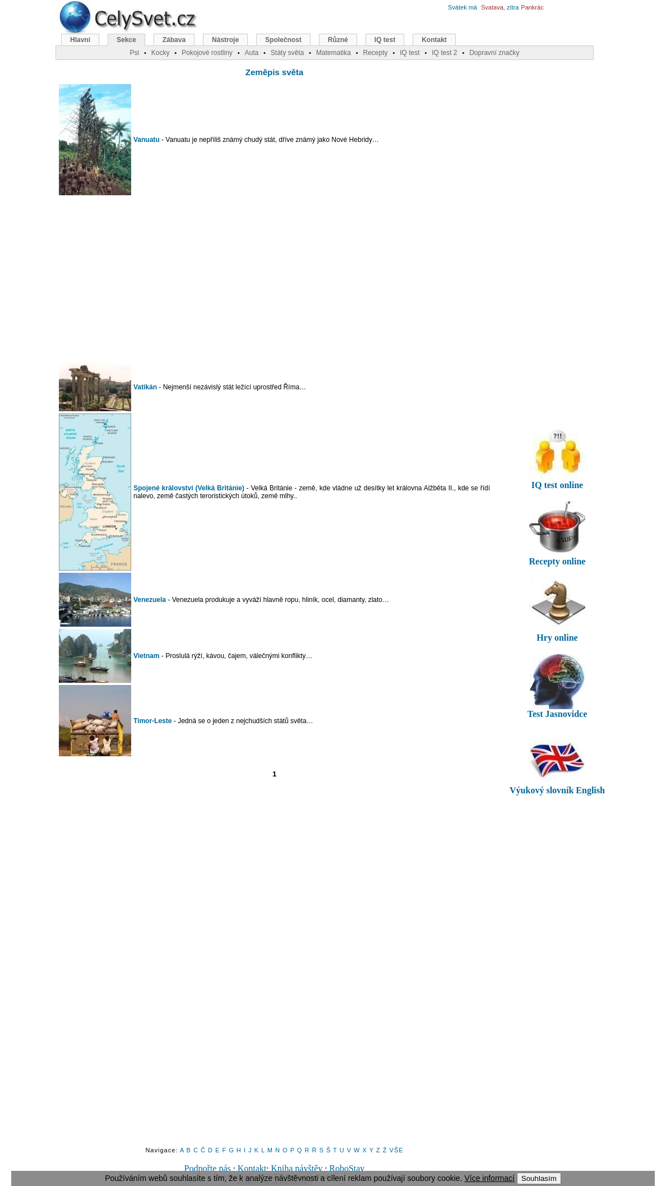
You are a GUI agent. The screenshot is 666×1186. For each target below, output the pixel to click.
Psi (134, 53)
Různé (338, 40)
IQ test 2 (444, 53)
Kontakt (252, 1168)
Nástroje (225, 40)
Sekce (126, 40)
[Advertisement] (275, 278)
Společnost (283, 40)
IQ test (384, 40)
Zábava (174, 40)
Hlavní (80, 40)
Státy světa (287, 53)
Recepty (375, 53)
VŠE (397, 1150)
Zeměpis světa (274, 72)
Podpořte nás (207, 1168)
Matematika (333, 53)
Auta (251, 53)
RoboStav (346, 1168)
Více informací (489, 1178)
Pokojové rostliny (207, 53)
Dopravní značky (494, 53)
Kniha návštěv (296, 1168)
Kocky (160, 53)
